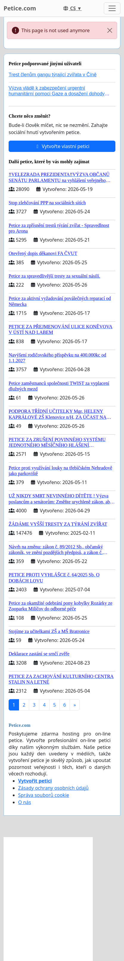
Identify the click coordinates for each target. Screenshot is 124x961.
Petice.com (20, 8)
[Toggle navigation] (112, 8)
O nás (24, 802)
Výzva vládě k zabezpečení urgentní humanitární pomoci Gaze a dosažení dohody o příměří (59, 93)
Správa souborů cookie (43, 795)
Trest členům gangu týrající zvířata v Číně (53, 74)
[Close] (110, 30)
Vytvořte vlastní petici (62, 146)
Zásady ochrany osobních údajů (53, 788)
